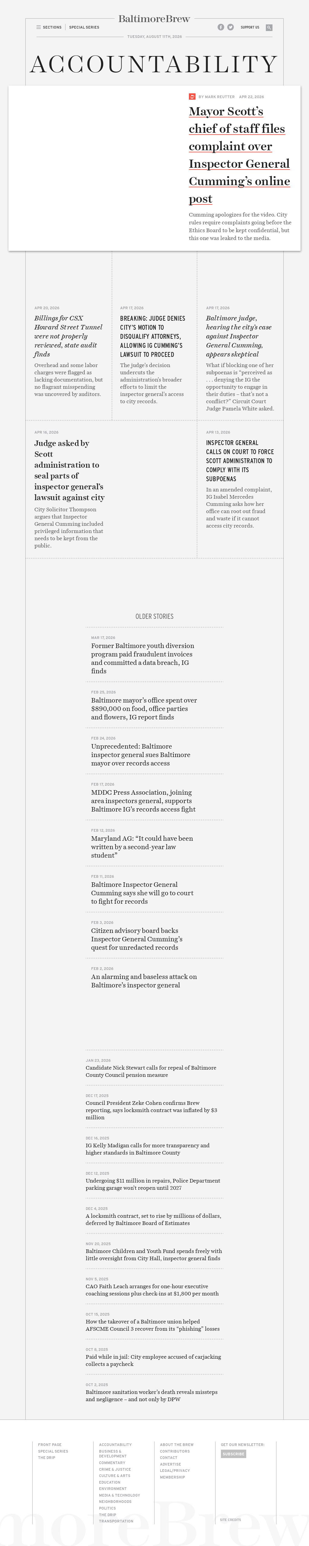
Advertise (170, 1464)
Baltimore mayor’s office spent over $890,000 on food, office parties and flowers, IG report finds (144, 709)
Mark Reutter (220, 96)
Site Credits (230, 1520)
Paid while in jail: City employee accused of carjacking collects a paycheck (153, 1360)
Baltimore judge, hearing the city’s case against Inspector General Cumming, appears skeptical (239, 336)
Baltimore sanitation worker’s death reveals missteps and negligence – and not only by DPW (152, 1395)
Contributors (175, 1451)
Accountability (115, 1444)
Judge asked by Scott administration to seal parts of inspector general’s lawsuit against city (69, 470)
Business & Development (113, 1454)
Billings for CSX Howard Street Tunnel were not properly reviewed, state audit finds (68, 336)
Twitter (230, 27)
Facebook (221, 27)
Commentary (112, 1462)
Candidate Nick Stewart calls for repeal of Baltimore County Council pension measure (151, 1071)
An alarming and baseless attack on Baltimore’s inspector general (144, 981)
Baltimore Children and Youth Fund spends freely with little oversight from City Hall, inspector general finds (154, 1254)
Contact (168, 1457)
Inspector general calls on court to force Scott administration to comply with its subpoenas (240, 460)
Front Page (50, 1444)
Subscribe (233, 1453)
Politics (107, 1508)
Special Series (192, 96)
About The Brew (177, 1444)
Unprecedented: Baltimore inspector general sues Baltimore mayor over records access (140, 755)
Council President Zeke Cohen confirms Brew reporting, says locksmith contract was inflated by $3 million (151, 1110)
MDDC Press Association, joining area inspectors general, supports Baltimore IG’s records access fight (143, 801)
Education (109, 1482)
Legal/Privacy (175, 1470)
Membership (172, 1477)
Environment (113, 1488)
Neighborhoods (115, 1501)
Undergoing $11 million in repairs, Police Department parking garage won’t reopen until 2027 (153, 1184)
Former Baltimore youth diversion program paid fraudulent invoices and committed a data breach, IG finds (142, 658)
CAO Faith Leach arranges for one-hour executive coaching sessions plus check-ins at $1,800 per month (152, 1290)
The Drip (46, 1457)
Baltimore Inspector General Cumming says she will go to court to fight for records (142, 893)
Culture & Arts (114, 1475)
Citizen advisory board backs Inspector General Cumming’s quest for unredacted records (137, 939)
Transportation (116, 1521)
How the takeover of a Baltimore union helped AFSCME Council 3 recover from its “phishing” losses (153, 1325)
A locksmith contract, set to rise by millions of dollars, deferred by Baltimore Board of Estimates (153, 1219)
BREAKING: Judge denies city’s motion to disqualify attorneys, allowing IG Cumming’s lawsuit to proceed (152, 336)
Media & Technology (119, 1495)
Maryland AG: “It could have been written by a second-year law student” (142, 847)
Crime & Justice (115, 1469)
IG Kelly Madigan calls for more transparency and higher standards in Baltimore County (148, 1149)
